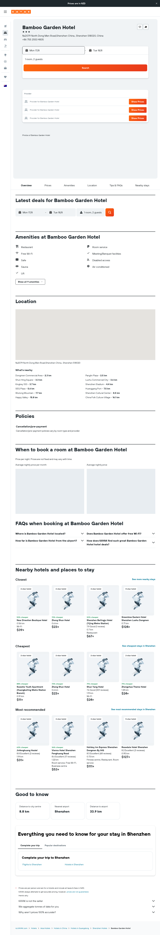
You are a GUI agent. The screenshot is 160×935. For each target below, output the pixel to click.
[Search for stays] (5, 28)
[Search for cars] (5, 34)
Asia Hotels (45, 928)
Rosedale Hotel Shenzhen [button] (135, 747)
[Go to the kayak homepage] (21, 12)
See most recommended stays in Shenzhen (133, 709)
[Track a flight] (5, 56)
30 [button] (74, 109)
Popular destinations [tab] (55, 845)
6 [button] (52, 87)
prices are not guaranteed (77, 892)
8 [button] (67, 87)
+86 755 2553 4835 (33, 39)
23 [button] (74, 102)
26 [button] (44, 109)
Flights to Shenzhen (32, 864)
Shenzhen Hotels (100, 928)
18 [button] (37, 102)
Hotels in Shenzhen (74, 864)
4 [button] (37, 87)
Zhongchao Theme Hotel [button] (134, 686)
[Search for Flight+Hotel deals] (5, 41)
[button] (156, 3)
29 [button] (67, 109)
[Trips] (5, 72)
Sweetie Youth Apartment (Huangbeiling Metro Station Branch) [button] (31, 689)
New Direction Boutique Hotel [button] (32, 620)
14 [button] (60, 94)
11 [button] (37, 94)
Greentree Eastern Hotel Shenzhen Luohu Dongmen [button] (135, 619)
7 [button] (59, 87)
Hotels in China (60, 928)
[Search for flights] (5, 21)
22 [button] (67, 102)
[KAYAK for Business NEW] (5, 63)
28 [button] (59, 109)
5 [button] (45, 87)
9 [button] (75, 87)
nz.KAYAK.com (21, 928)
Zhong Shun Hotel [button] (61, 620)
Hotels (34, 928)
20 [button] (52, 102)
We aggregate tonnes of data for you (87, 906)
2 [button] (75, 79)
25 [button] (37, 109)
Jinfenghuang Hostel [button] (27, 750)
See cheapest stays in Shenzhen (138, 645)
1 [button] (67, 79)
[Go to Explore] (5, 50)
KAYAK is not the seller (87, 901)
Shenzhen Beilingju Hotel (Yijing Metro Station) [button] (99, 622)
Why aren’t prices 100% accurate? (87, 912)
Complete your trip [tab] (30, 845)
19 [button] (45, 102)
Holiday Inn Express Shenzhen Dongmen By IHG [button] (102, 749)
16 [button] (75, 94)
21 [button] (60, 102)
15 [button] (67, 94)
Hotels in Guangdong (80, 928)
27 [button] (52, 109)
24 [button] (29, 109)
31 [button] (30, 117)
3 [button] (30, 87)
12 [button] (45, 94)
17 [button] (30, 102)
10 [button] (30, 94)
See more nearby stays (143, 579)
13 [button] (52, 94)
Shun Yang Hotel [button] (95, 686)
